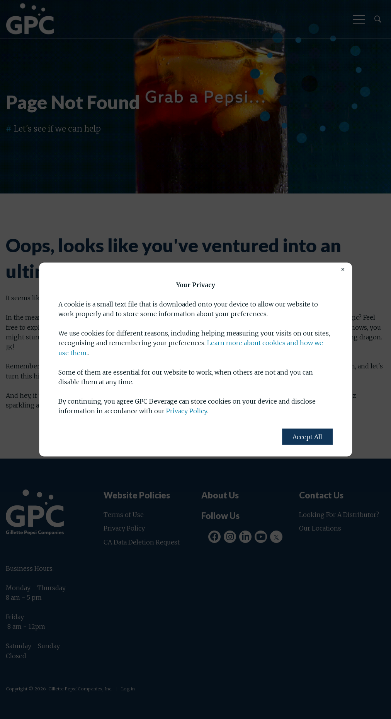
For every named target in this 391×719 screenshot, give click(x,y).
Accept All (307, 436)
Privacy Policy (186, 411)
